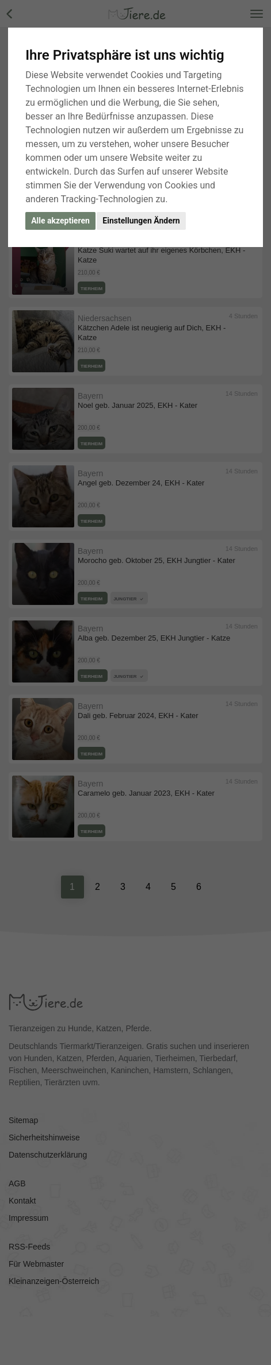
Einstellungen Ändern (141, 220)
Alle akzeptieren (60, 220)
